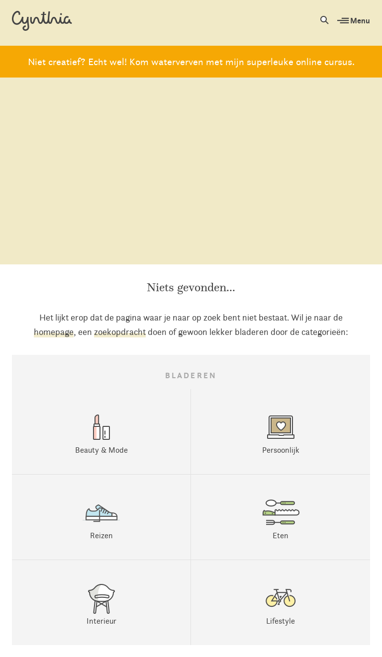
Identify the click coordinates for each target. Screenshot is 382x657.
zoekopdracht (120, 332)
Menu (353, 20)
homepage (54, 332)
